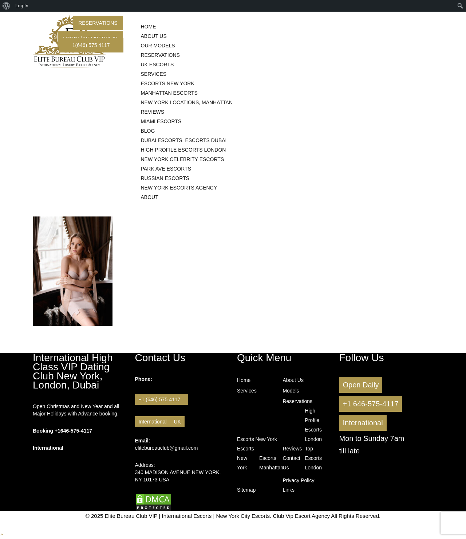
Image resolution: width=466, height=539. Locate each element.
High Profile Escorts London (313, 425)
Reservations (97, 23)
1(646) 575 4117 (91, 45)
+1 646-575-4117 (371, 404)
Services (247, 391)
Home (243, 380)
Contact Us (287, 462)
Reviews (292, 449)
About (149, 197)
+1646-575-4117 (73, 431)
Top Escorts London (310, 458)
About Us (293, 380)
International (153, 422)
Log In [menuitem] (21, 5)
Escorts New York (257, 439)
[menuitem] (6, 6)
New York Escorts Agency (179, 188)
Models (291, 391)
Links (289, 490)
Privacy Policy (298, 480)
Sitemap (246, 490)
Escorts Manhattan (269, 462)
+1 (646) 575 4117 (162, 399)
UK (177, 422)
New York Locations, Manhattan (187, 102)
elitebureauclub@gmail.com (166, 448)
